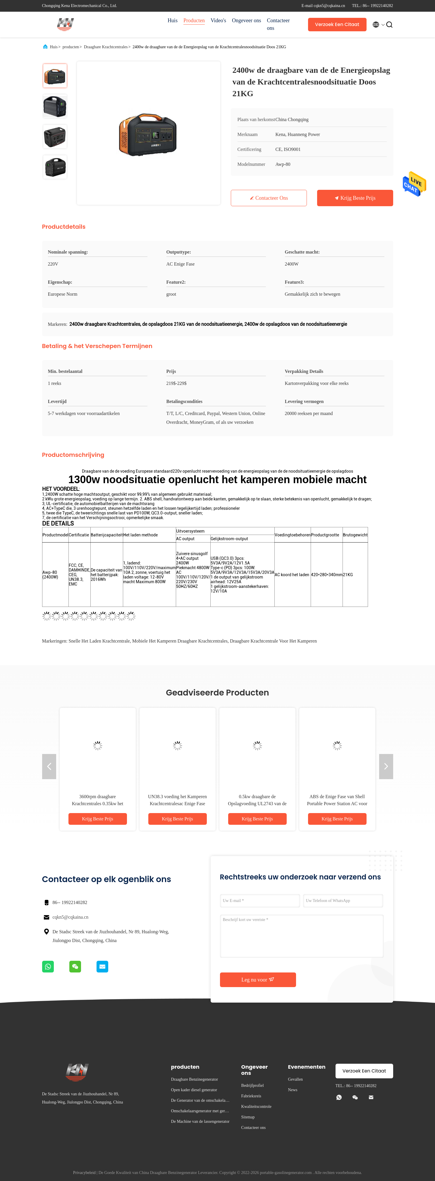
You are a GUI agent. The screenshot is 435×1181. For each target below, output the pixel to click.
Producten (194, 20)
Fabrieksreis (251, 1096)
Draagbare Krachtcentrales (106, 47)
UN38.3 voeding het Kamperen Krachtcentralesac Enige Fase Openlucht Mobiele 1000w (177, 803)
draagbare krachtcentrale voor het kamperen (273, 640)
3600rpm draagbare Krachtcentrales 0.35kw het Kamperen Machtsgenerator (97, 803)
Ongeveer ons (246, 20)
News (293, 1090)
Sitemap (248, 1117)
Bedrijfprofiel (252, 1085)
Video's (218, 20)
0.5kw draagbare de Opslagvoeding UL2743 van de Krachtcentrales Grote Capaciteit (257, 803)
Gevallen (295, 1079)
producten (71, 47)
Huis (173, 20)
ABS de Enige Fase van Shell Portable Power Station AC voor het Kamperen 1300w (337, 803)
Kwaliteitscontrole (256, 1106)
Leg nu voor (257, 979)
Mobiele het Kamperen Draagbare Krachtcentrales (180, 640)
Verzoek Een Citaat (337, 24)
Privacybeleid (84, 1172)
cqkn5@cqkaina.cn (71, 917)
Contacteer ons (278, 24)
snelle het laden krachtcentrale (99, 640)
